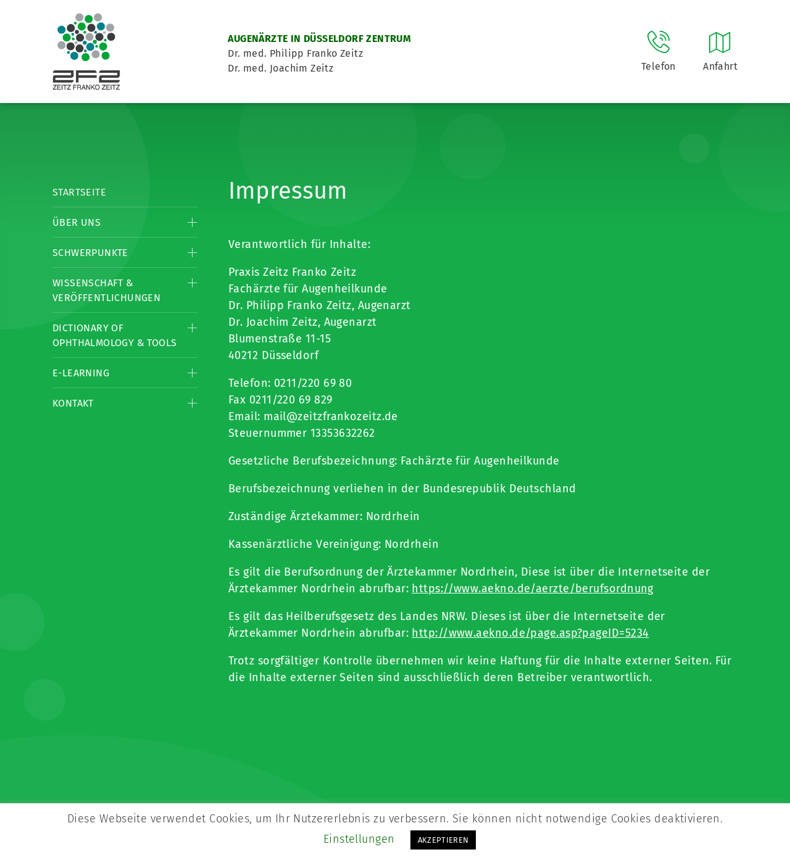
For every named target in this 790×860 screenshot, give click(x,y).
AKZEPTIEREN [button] (443, 840)
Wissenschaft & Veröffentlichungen (106, 290)
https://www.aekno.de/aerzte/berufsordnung (532, 588)
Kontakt (73, 403)
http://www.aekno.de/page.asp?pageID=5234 (530, 633)
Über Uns (76, 222)
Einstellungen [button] (359, 839)
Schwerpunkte (90, 252)
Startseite (79, 192)
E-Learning (80, 373)
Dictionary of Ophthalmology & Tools (114, 335)
